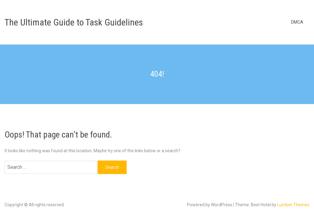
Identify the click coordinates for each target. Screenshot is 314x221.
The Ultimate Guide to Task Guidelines (74, 22)
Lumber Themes (293, 204)
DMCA (297, 22)
